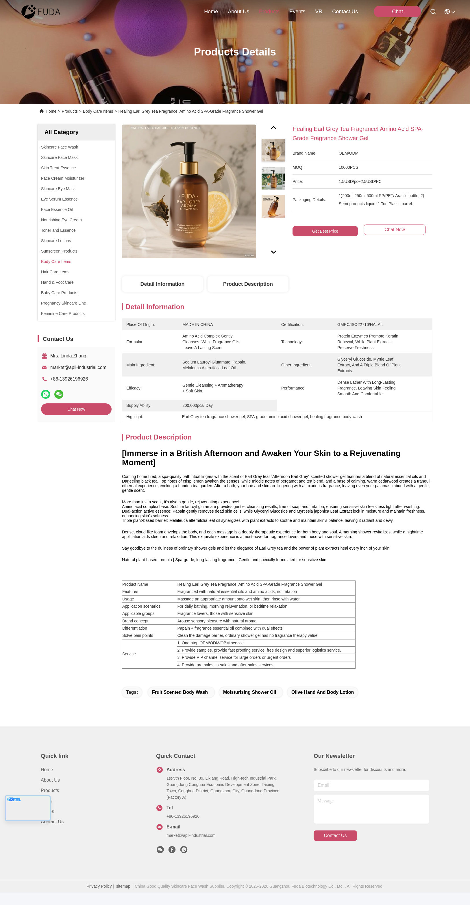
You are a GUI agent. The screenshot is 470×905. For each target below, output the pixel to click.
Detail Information (162, 284)
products (269, 11)
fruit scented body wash (180, 704)
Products (70, 111)
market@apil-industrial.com (78, 367)
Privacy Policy (99, 898)
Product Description (248, 284)
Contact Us (52, 834)
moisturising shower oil (249, 704)
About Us (50, 792)
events (297, 11)
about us (238, 11)
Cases (47, 823)
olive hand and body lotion (322, 704)
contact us (345, 11)
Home (211, 11)
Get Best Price (325, 231)
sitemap (123, 898)
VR (318, 11)
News (46, 813)
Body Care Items (98, 111)
